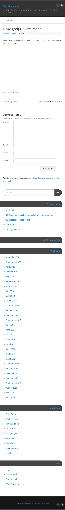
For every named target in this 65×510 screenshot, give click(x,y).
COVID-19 (10, 224)
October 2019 (12, 271)
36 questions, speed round (18, 220)
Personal (10, 438)
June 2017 (10, 330)
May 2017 (10, 334)
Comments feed (13, 479)
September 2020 (13, 262)
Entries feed (11, 474)
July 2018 (10, 291)
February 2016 (12, 363)
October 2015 (12, 378)
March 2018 (11, 301)
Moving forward (13, 229)
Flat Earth (10, 428)
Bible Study (11, 414)
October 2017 (12, 315)
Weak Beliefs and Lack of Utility (50, 102)
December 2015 (13, 373)
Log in (8, 469)
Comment (5, 124)
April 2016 (10, 354)
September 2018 (13, 281)
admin (7, 33)
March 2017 (11, 344)
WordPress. (45, 503)
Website (5, 160)
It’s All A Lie (11, 210)
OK (56, 192)
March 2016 (11, 359)
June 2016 (10, 349)
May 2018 (10, 296)
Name (5, 145)
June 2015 (10, 397)
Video (23, 33)
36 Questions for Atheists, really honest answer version (31, 215)
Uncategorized (12, 448)
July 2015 (10, 392)
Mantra (36, 503)
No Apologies (12, 433)
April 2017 (10, 339)
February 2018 (12, 305)
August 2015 (11, 388)
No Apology (12, 6)
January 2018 (12, 310)
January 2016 (12, 368)
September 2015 (13, 383)
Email (5, 152)
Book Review (12, 419)
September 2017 (13, 320)
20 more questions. (10, 102)
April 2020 (10, 267)
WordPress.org (13, 484)
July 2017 (10, 325)
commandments (13, 424)
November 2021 (13, 257)
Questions (10, 443)
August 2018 (11, 286)
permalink (16, 92)
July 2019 (10, 276)
